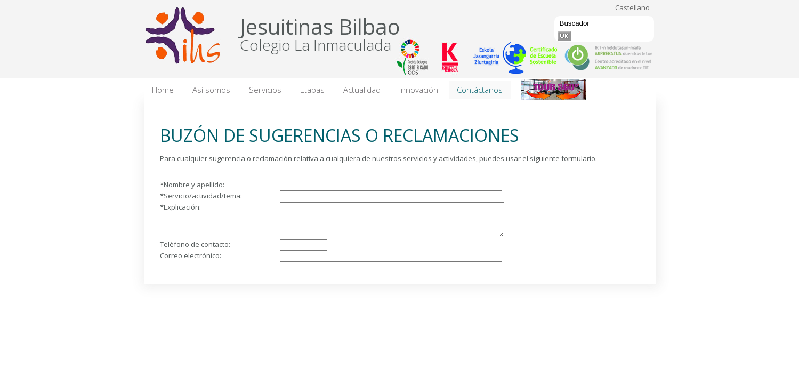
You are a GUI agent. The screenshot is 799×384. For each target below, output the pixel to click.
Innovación (418, 89)
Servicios (265, 89)
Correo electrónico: (190, 262)
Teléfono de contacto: (195, 250)
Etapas (312, 89)
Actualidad (362, 89)
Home (163, 89)
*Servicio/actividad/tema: (201, 196)
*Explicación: (180, 207)
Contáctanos (480, 89)
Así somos (211, 89)
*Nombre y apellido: (192, 184)
